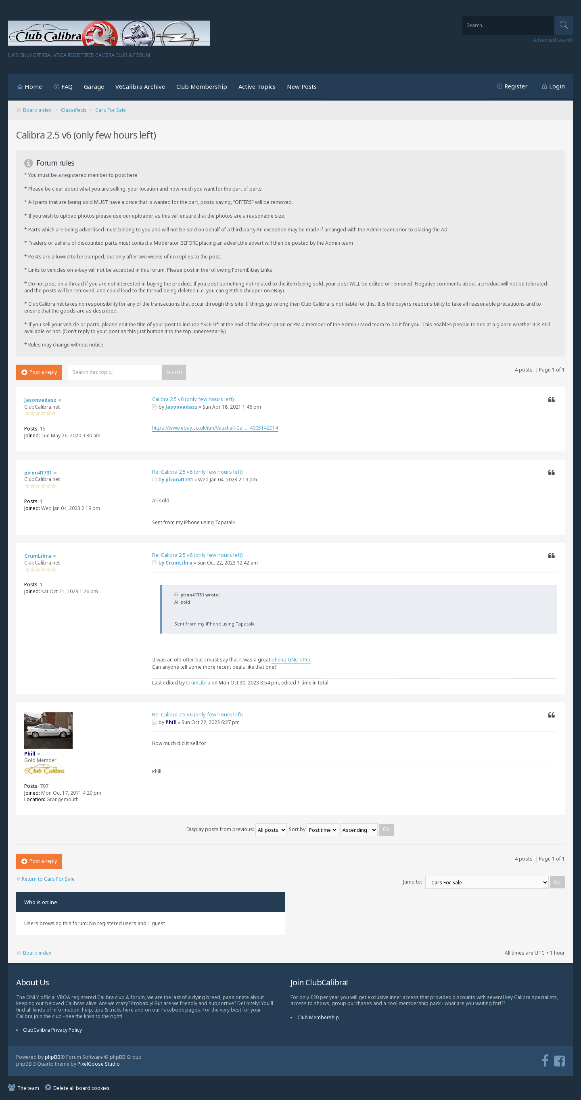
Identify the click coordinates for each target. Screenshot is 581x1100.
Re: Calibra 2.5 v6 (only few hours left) (197, 471)
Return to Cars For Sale (45, 879)
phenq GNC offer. (291, 659)
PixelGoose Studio (98, 1063)
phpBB (53, 1057)
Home (33, 86)
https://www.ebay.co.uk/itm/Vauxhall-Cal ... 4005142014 (215, 427)
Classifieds (74, 110)
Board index (37, 110)
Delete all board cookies (81, 1088)
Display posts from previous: (236, 829)
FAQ (67, 86)
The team (28, 1088)
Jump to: (412, 881)
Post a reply (39, 372)
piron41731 (179, 479)
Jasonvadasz (181, 406)
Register (516, 86)
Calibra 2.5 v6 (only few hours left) (193, 399)
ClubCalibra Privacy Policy (52, 1030)
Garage (94, 86)
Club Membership (201, 86)
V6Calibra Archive (140, 86)
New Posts (302, 86)
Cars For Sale (110, 110)
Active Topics (257, 86)
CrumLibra (178, 562)
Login (557, 86)
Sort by (313, 829)
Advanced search (553, 40)
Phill (171, 722)
